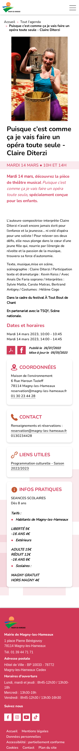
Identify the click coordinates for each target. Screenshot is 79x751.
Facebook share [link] (21, 350)
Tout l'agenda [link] (30, 22)
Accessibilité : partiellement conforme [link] (35, 742)
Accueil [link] (9, 22)
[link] (11, 7)
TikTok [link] (35, 717)
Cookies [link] (12, 747)
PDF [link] (11, 350)
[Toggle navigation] (72, 8)
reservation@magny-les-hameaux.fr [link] (39, 430)
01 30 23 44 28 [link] (23, 396)
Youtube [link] (26, 717)
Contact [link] (28, 747)
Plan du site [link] (48, 747)
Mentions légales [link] (35, 731)
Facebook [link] (8, 717)
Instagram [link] (17, 717)
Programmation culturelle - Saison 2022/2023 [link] (37, 466)
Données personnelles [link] (23, 736)
